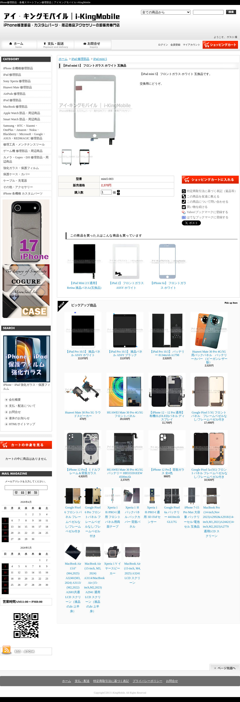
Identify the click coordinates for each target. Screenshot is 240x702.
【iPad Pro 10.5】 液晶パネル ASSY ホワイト (82, 334)
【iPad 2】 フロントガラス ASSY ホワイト (126, 266)
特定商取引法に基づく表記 (111, 681)
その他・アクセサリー (18, 187)
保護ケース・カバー (16, 174)
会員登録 (175, 44)
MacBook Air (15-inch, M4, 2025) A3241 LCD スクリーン (132, 563)
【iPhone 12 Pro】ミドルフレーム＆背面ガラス (82, 452)
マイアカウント (191, 44)
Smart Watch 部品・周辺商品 (21, 119)
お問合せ (93, 45)
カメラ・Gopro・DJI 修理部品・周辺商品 (25, 159)
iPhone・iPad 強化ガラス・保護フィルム (26, 363)
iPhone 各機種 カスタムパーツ (23, 193)
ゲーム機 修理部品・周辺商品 (23, 151)
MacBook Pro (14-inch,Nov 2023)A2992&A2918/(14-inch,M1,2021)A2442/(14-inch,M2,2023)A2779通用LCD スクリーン (218, 512)
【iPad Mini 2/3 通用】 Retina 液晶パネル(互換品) (84, 266)
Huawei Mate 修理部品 (17, 87)
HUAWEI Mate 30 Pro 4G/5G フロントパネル (125, 395)
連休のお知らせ (19, 418)
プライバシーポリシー (147, 681)
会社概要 (15, 399)
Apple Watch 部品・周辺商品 (21, 113)
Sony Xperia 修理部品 (17, 81)
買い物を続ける (197, 207)
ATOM (29, 651)
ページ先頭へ (225, 667)
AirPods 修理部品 (14, 94)
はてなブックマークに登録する (207, 217)
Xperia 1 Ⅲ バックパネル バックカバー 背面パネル (132, 507)
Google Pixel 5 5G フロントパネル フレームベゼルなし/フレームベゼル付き (209, 397)
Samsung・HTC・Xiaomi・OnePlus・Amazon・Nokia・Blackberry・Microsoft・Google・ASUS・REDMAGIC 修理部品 (24, 132)
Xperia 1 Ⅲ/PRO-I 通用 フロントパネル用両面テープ (112, 507)
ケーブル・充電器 (15, 180)
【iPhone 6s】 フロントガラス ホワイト (168, 266)
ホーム (18, 45)
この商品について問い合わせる (207, 201)
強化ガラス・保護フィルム (21, 168)
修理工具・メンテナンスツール (24, 144)
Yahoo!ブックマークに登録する (207, 212)
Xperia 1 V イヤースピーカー (112, 559)
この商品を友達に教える (203, 196)
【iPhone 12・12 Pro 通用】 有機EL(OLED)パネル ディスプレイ (167, 397)
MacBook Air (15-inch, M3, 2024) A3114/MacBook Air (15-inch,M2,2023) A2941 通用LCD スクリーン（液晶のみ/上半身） (94, 578)
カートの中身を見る (26, 445)
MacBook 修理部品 (15, 106)
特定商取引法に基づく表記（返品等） (212, 191)
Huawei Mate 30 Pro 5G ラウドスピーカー (82, 395)
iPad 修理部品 (12, 74)
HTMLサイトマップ (22, 424)
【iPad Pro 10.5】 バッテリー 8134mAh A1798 (167, 334)
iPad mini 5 (100, 59)
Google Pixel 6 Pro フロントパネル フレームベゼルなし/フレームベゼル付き (92, 512)
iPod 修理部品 (12, 100)
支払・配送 (82, 681)
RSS (17, 651)
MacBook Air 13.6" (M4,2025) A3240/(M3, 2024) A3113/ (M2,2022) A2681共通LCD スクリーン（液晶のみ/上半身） (73, 578)
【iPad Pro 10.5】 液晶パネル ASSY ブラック (125, 334)
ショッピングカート (220, 45)
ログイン (163, 44)
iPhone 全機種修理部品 (18, 68)
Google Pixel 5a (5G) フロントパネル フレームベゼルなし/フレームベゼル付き (209, 454)
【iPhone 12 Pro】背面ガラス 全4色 (167, 452)
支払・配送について (55, 45)
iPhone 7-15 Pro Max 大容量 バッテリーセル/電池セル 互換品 (191, 507)
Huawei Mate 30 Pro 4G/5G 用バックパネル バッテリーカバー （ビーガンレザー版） (209, 338)
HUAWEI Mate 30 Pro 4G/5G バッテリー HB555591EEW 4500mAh (125, 454)
